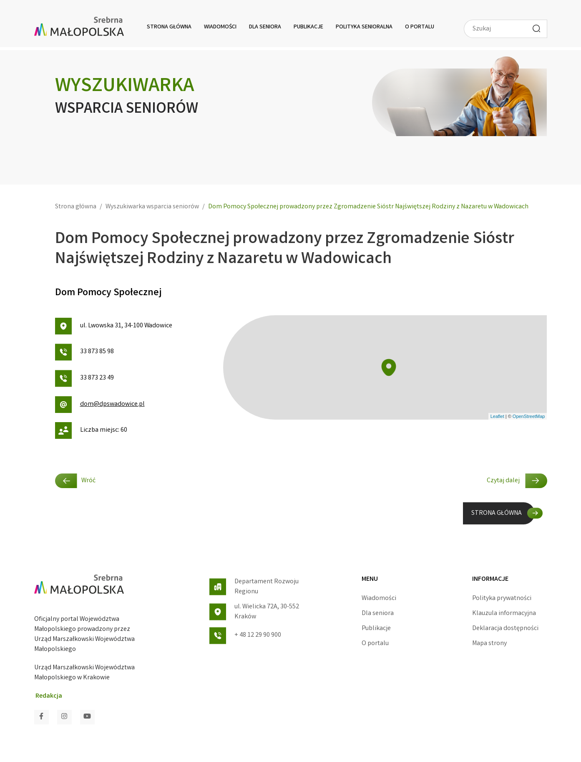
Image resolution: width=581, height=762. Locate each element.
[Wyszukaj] (536, 28)
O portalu (419, 27)
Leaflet (497, 416)
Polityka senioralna (364, 27)
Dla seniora (265, 27)
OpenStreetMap (529, 416)
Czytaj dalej (517, 481)
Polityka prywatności (501, 598)
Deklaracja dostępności (505, 628)
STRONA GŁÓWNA (496, 513)
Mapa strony (489, 643)
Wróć (75, 481)
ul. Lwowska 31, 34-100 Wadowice (113, 326)
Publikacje (308, 27)
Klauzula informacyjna (504, 613)
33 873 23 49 (84, 378)
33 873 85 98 (84, 352)
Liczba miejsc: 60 (91, 430)
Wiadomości (220, 27)
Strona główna (169, 27)
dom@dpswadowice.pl (100, 404)
